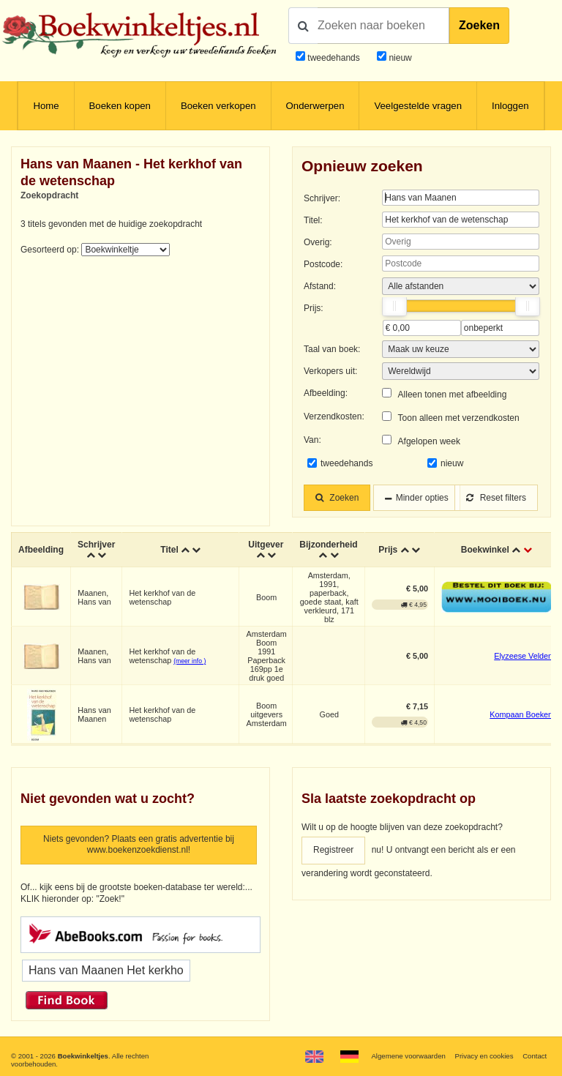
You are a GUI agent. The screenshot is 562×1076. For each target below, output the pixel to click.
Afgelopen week (429, 441)
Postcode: (323, 264)
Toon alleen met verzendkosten (459, 418)
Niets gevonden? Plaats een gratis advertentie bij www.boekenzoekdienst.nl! (138, 845)
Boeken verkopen (218, 105)
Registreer (333, 850)
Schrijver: (322, 198)
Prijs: (313, 308)
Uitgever (265, 544)
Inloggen (510, 105)
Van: (312, 440)
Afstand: (320, 286)
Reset (496, 498)
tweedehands (333, 58)
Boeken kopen (120, 105)
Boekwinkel (485, 550)
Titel (169, 550)
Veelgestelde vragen (418, 105)
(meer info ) (189, 661)
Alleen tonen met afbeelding (452, 394)
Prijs (387, 550)
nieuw (399, 58)
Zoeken (479, 25)
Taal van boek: (332, 349)
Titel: (313, 220)
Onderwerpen (315, 105)
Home (46, 105)
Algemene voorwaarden (408, 1056)
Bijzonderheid (328, 544)
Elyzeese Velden (523, 655)
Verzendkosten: (334, 416)
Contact (534, 1056)
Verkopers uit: (330, 371)
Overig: (318, 242)
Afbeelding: (326, 393)
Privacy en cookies (483, 1056)
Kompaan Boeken (521, 714)
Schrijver (96, 544)
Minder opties (422, 498)
